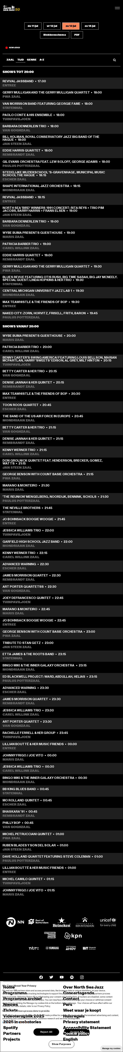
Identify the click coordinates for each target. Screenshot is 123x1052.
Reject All (46, 1032)
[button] (32, 26)
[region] (61, 1016)
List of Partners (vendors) (16, 1022)
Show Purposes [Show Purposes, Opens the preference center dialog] (61, 1044)
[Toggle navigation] (117, 8)
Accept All (76, 1032)
